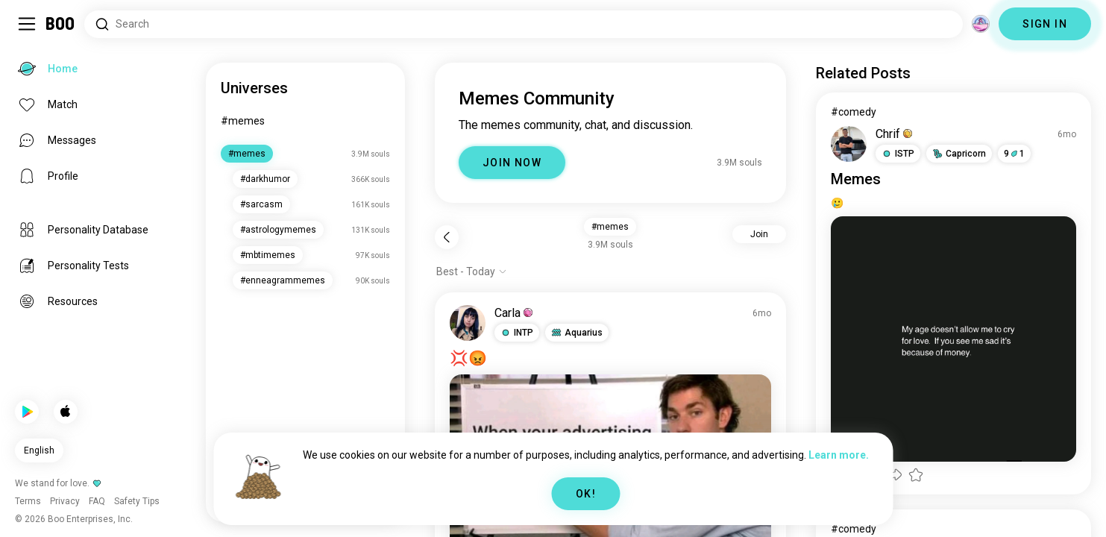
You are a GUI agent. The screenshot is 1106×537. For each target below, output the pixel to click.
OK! (586, 494)
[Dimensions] (981, 24)
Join (759, 234)
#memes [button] (610, 227)
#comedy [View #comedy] (853, 112)
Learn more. (838, 455)
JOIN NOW (512, 163)
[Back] (447, 237)
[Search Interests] (523, 24)
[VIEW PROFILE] (468, 323)
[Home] (60, 24)
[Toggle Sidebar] (26, 23)
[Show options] (471, 271)
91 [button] (1014, 153)
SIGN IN (1044, 24)
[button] (516, 333)
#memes (243, 121)
